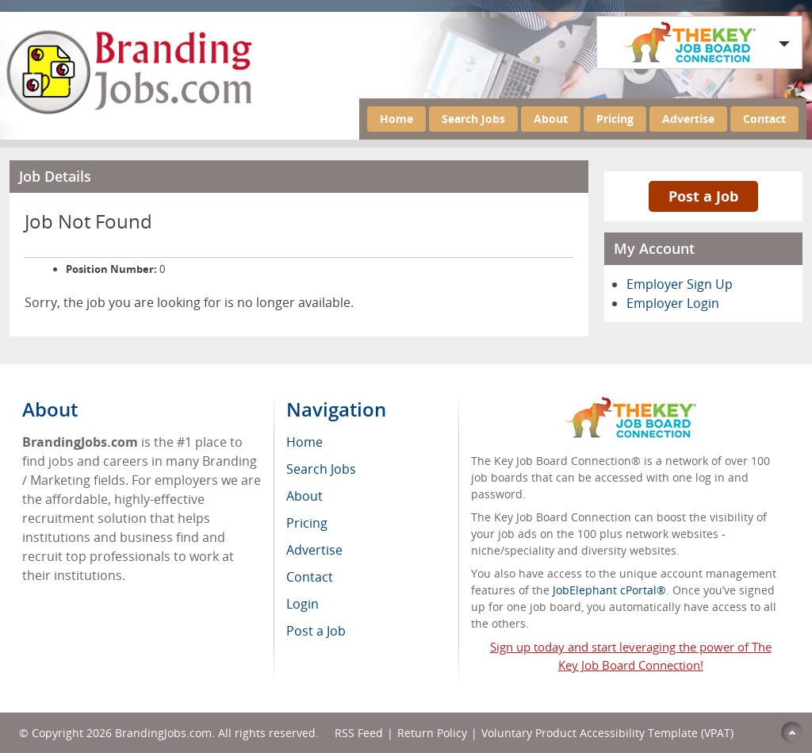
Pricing (615, 118)
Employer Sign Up (679, 284)
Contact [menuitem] (309, 577)
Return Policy (432, 732)
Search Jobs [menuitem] (321, 469)
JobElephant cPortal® (609, 589)
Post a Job (703, 196)
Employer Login (672, 303)
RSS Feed (359, 732)
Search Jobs (473, 118)
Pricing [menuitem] (306, 523)
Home (396, 118)
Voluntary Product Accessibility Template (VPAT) (607, 732)
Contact (764, 118)
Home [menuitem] (304, 442)
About (551, 118)
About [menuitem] (304, 496)
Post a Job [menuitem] (316, 631)
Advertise (688, 118)
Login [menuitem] (302, 604)
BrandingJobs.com (163, 732)
